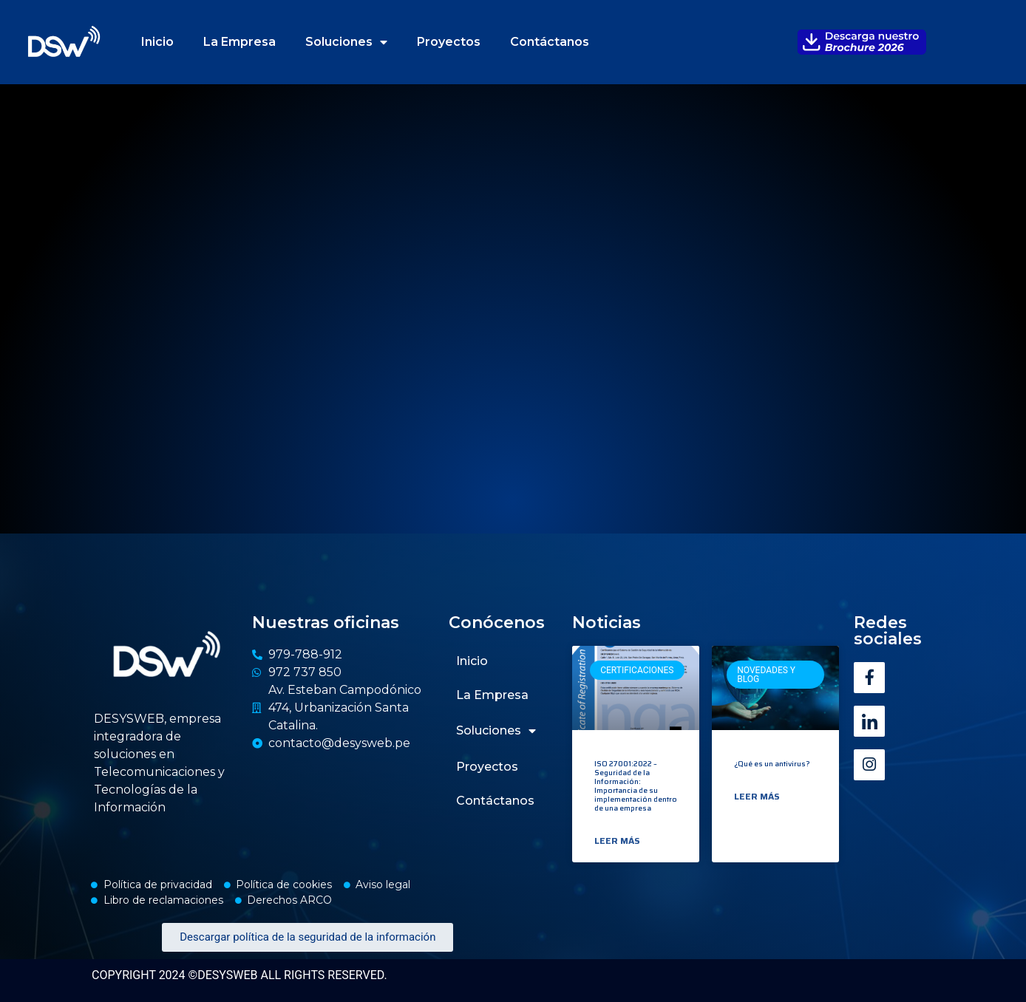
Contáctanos (549, 42)
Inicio (157, 42)
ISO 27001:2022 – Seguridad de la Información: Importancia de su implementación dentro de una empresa (635, 786)
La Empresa (239, 42)
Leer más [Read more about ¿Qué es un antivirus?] (757, 796)
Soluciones (346, 42)
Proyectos (448, 42)
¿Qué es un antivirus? (772, 763)
